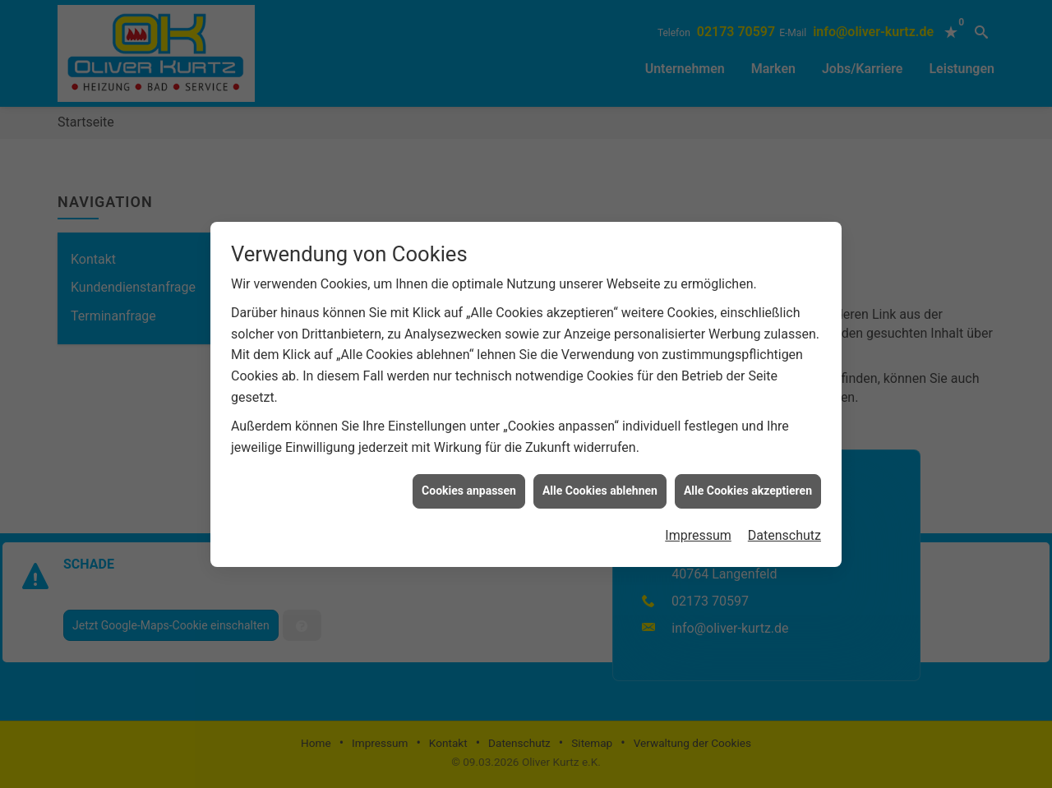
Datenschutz (784, 523)
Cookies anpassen (469, 478)
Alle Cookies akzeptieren (748, 478)
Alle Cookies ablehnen (600, 478)
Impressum (698, 523)
